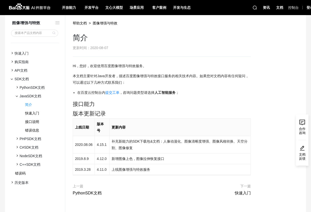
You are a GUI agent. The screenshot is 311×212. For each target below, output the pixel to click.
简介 (28, 105)
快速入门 (32, 113)
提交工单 (112, 93)
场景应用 (137, 8)
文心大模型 (114, 8)
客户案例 (159, 8)
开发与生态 (182, 8)
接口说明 (32, 122)
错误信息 (32, 130)
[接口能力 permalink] (70, 104)
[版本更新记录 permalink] (70, 113)
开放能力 (69, 8)
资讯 (266, 8)
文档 (279, 8)
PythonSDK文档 (87, 193)
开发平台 (92, 8)
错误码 (20, 173)
